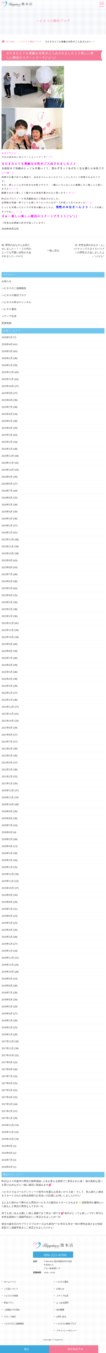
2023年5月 (7, 588)
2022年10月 (8, 637)
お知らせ (6, 281)
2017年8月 (7, 1069)
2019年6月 (7, 916)
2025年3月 (7, 435)
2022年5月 (7, 672)
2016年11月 (8, 1132)
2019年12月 (8, 874)
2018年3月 (7, 1020)
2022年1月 (7, 699)
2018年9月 (7, 978)
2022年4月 (7, 679)
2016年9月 (7, 1146)
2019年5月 (7, 923)
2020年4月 (7, 846)
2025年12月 (8, 372)
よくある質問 (62, 1303)
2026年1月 (7, 365)
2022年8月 (7, 651)
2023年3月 (7, 602)
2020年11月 (8, 797)
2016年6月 (7, 1167)
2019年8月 (7, 902)
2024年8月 (7, 483)
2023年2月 (7, 609)
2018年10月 (8, 971)
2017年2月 (7, 1111)
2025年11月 (8, 379)
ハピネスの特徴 (11, 1296)
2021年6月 (7, 748)
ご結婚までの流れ (12, 1310)
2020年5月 (7, 839)
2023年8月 (7, 567)
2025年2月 (7, 442)
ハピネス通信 (9, 309)
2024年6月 (7, 497)
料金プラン (9, 1303)
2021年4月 (7, 762)
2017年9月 (7, 1062)
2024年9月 (7, 476)
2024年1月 (7, 532)
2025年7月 (7, 407)
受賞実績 (6, 323)
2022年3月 (7, 686)
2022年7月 (7, 658)
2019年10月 (8, 888)
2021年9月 (7, 727)
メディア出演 (9, 316)
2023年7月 (7, 574)
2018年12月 (8, 957)
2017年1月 (7, 1118)
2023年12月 (8, 539)
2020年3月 (7, 853)
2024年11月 (8, 462)
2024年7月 (7, 490)
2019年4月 (7, 930)
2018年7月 (7, 992)
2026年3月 (7, 351)
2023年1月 (7, 616)
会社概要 (60, 1310)
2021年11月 (8, 713)
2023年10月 (8, 553)
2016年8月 (7, 1153)
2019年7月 (7, 909)
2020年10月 (8, 804)
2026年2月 (7, 358)
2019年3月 (7, 937)
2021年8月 (7, 734)
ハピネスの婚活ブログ (29, 42)
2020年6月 (7, 832)
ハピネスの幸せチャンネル (16, 302)
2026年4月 (7, 344)
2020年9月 (7, 811)
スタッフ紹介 (10, 1317)
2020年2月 (7, 860)
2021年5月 (7, 755)
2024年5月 (7, 504)
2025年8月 (7, 400)
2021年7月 (7, 741)
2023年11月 (8, 546)
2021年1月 (7, 783)
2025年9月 (7, 393)
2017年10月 (8, 1055)
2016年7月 (7, 1160)
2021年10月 (8, 720)
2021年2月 (7, 776)
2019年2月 (7, 943)
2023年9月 (7, 560)
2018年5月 (7, 1006)
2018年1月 (7, 1034)
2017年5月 (7, 1090)
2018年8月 (7, 985)
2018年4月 (7, 1013)
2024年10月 (8, 469)
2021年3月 (7, 769)
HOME (10, 42)
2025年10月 (8, 386)
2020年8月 (7, 818)
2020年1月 (7, 867)
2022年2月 (7, 693)
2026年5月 (7, 337)
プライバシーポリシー (66, 1330)
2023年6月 (7, 581)
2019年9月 (7, 895)
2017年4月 (7, 1097)
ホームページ (10, 1282)
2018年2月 (7, 1027)
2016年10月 (8, 1139)
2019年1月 (7, 950)
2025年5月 (7, 421)
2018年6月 (7, 999)
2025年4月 (7, 428)
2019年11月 (8, 881)
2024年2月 (7, 525)
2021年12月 (8, 706)
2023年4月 (7, 595)
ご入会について (11, 1289)
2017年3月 (7, 1104)
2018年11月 (8, 964)
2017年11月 (8, 1048)
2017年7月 (7, 1076)
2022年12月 (8, 623)
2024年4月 (7, 511)
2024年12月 (8, 456)
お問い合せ (61, 1317)
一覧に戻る (53, 250)
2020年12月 (8, 790)
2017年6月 (7, 1083)
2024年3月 (7, 518)
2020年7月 (7, 825)
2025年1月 (7, 449)
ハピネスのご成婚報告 (14, 288)
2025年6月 (7, 414)
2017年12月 (8, 1041)
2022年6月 (7, 665)
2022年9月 (7, 644)
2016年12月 (8, 1125)
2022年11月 (8, 630)
